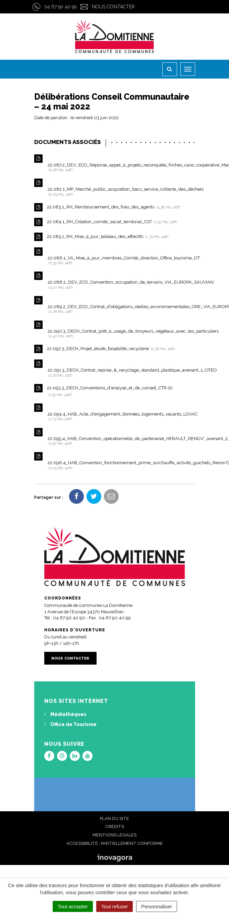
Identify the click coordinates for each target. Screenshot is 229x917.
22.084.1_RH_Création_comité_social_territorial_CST (105, 222)
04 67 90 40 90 (60, 6)
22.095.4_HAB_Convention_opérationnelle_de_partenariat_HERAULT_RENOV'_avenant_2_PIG (114, 437)
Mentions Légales (114, 834)
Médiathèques (65, 714)
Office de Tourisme (70, 724)
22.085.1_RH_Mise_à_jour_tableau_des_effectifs (101, 237)
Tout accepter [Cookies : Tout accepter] (73, 906)
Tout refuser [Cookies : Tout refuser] (114, 906)
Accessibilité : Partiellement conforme (114, 843)
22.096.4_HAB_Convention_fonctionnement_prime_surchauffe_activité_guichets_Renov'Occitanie (114, 461)
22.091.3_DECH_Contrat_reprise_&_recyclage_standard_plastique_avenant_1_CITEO (114, 368)
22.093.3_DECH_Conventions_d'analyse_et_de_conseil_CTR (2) (103, 390)
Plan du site (114, 818)
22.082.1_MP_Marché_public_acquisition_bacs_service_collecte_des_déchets (114, 187)
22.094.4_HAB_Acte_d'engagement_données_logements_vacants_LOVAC (114, 412)
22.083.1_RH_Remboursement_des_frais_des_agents (107, 207)
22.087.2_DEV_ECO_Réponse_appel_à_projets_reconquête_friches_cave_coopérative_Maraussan (114, 163)
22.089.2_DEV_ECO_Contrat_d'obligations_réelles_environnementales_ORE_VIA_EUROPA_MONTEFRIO (114, 305)
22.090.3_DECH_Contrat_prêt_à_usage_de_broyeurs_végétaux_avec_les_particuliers (114, 329)
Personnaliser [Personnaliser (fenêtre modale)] (156, 906)
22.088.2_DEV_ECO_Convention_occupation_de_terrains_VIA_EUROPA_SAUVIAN (114, 280)
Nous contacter (113, 6)
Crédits (114, 826)
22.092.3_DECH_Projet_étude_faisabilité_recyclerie (104, 349)
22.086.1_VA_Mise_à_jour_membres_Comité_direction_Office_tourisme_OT (114, 256)
